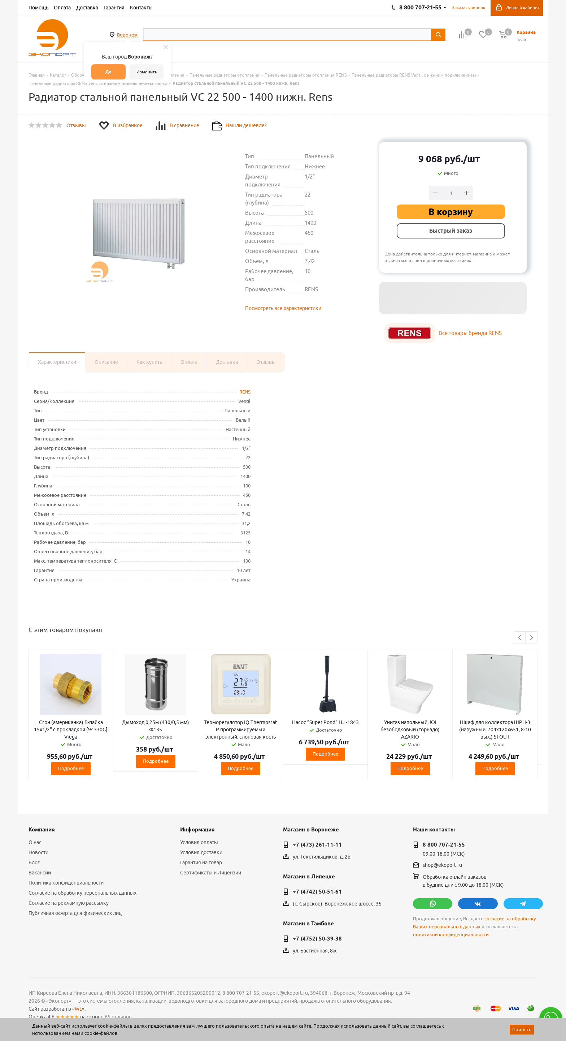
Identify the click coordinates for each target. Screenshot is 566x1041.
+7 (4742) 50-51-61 (317, 892)
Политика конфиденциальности (66, 883)
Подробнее (71, 768)
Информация (197, 829)
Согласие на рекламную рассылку (69, 903)
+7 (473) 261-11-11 (317, 845)
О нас (35, 842)
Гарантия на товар (201, 862)
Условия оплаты (199, 842)
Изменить (146, 71)
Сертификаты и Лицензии (210, 873)
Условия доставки (201, 852)
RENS (245, 392)
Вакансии (40, 873)
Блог (34, 862)
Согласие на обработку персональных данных (82, 893)
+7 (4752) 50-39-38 (317, 938)
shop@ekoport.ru (442, 865)
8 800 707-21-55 (444, 845)
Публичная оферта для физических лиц (75, 913)
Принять (521, 1029)
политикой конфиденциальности (451, 934)
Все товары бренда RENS (470, 333)
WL (78, 1009)
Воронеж (127, 35)
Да (108, 71)
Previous (520, 638)
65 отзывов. (119, 1017)
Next (531, 638)
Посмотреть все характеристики (283, 308)
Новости (38, 852)
